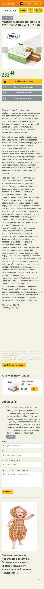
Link (24, 470)
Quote (18, 470)
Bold (3, 470)
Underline (9, 470)
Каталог (11, 10)
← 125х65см (7, 18)
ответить (11, 437)
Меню (23, 10)
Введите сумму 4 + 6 (11, 460)
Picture (27, 470)
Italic (6, 470)
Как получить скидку (18, 98)
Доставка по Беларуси (18, 87)
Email (4, 451)
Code (21, 470)
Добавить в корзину (18, 81)
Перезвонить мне (17, 92)
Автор (4, 442)
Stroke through (12, 470)
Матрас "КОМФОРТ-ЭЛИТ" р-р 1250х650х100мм (27, 383)
